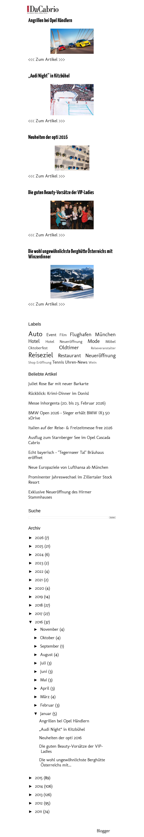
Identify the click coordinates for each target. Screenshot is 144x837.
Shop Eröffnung (39, 362)
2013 (39, 794)
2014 (39, 786)
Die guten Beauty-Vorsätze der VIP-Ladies (61, 192)
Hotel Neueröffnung (63, 341)
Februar (47, 705)
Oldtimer (69, 347)
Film (63, 334)
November (50, 629)
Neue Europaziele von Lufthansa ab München (68, 467)
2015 (39, 777)
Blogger (103, 830)
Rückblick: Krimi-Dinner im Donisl (58, 393)
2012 (39, 803)
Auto (35, 334)
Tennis (58, 362)
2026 (40, 537)
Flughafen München (93, 334)
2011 (39, 811)
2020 (40, 588)
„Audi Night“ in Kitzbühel (49, 76)
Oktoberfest (38, 348)
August (47, 654)
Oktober (48, 637)
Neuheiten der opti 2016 (48, 137)
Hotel (34, 341)
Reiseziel (40, 355)
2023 (39, 562)
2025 (40, 546)
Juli (43, 663)
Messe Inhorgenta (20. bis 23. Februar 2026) (67, 403)
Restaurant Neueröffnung (87, 355)
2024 (40, 554)
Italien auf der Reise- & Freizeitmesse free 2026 (70, 427)
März (45, 696)
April (45, 688)
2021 (39, 579)
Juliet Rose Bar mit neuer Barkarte (58, 383)
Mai (44, 679)
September (50, 646)
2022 (40, 571)
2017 (39, 613)
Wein (93, 362)
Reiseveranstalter (103, 348)
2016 (39, 621)
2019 (39, 596)
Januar (46, 713)
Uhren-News (76, 362)
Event (51, 334)
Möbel (110, 341)
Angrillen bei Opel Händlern (50, 20)
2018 (39, 605)
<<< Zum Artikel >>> (46, 59)
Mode (94, 341)
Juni (44, 671)
